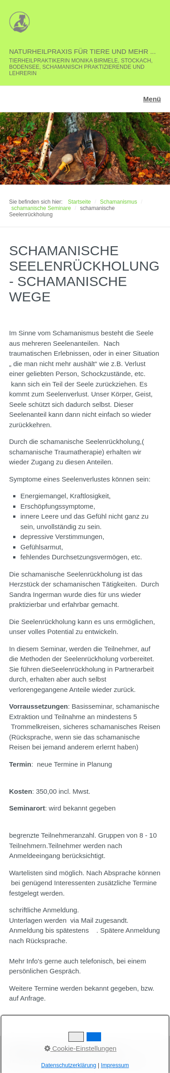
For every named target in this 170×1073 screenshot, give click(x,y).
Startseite (79, 202)
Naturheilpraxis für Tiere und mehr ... (82, 51)
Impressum (76, 1048)
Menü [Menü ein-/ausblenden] (152, 99)
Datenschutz (111, 1048)
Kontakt (47, 1048)
